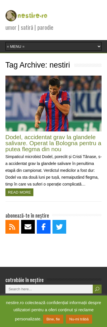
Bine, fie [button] (53, 319)
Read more (19, 192)
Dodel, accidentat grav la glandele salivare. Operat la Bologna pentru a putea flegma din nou (53, 143)
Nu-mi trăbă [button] (79, 319)
